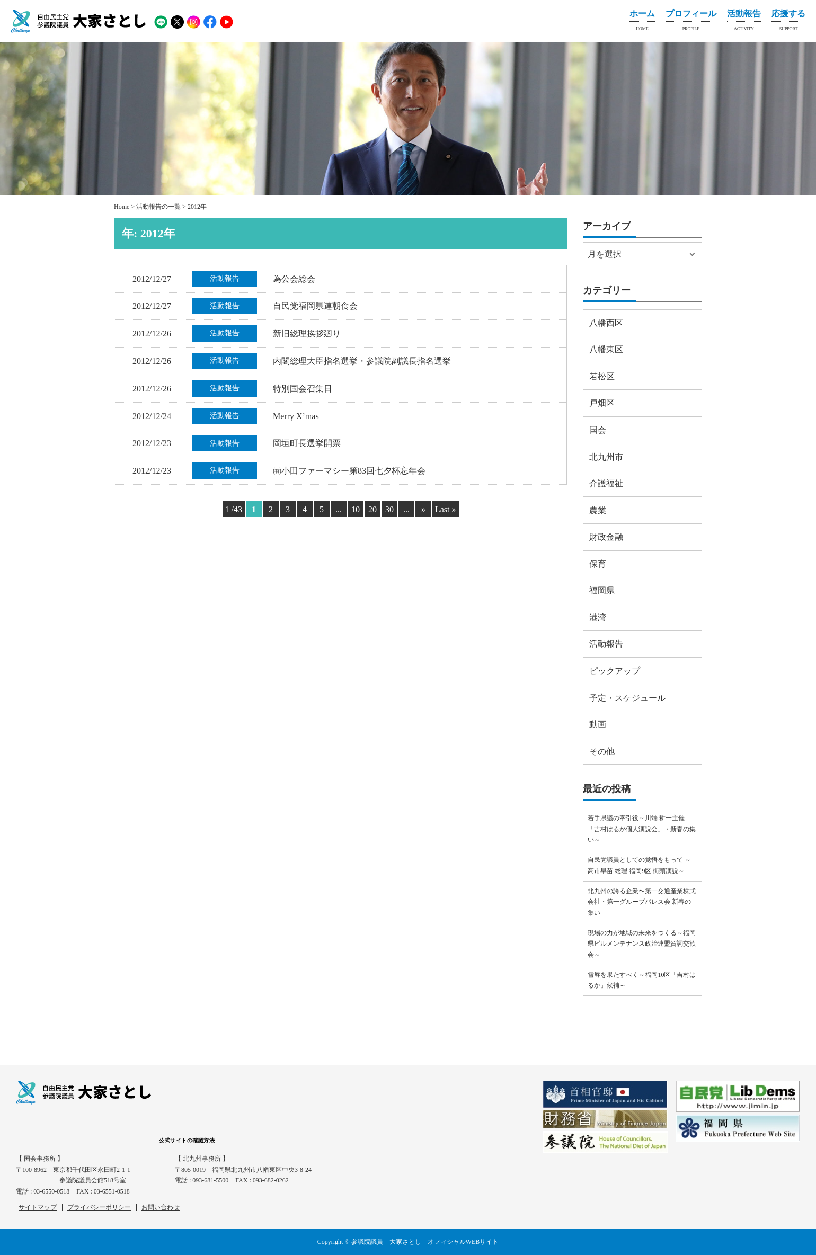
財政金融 (606, 536)
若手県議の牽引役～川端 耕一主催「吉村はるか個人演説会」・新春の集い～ (642, 828)
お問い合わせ (160, 1207)
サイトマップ (38, 1207)
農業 (597, 510)
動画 (597, 724)
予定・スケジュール (627, 697)
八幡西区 (606, 322)
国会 (597, 429)
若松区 (602, 376)
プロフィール (691, 22)
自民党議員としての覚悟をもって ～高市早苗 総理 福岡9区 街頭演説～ (639, 865)
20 (372, 509)
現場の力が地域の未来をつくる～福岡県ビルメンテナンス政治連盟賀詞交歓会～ (642, 943)
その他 (602, 751)
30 (389, 509)
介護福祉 (606, 483)
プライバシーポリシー (99, 1207)
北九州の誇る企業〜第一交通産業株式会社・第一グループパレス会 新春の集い (642, 901)
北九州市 (606, 456)
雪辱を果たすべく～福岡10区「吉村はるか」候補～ (642, 980)
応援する (788, 22)
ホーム (642, 22)
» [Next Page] (423, 509)
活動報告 (744, 22)
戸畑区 (602, 402)
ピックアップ (614, 670)
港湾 (597, 617)
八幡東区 (606, 349)
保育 (597, 563)
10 (355, 509)
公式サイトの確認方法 (187, 1140)
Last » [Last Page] (445, 509)
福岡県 (602, 590)
